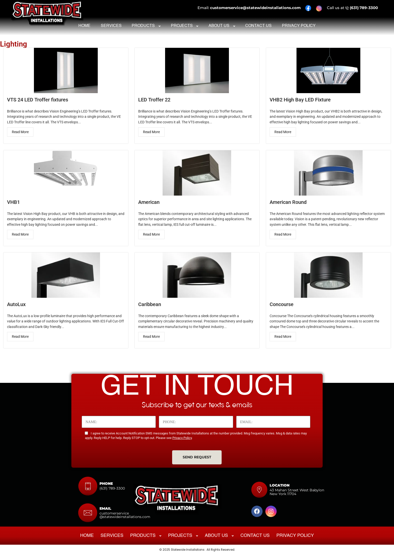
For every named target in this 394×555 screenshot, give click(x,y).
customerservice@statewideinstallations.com (255, 7)
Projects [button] (182, 26)
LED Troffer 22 (154, 99)
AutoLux (16, 304)
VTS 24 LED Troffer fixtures (37, 99)
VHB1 (13, 202)
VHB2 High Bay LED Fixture (299, 99)
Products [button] (143, 26)
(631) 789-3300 (364, 7)
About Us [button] (219, 26)
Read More (20, 132)
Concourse (281, 304)
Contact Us (258, 26)
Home (84, 26)
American (149, 202)
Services (111, 26)
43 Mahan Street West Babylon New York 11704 (297, 492)
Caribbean (149, 304)
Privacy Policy (299, 26)
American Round (287, 202)
